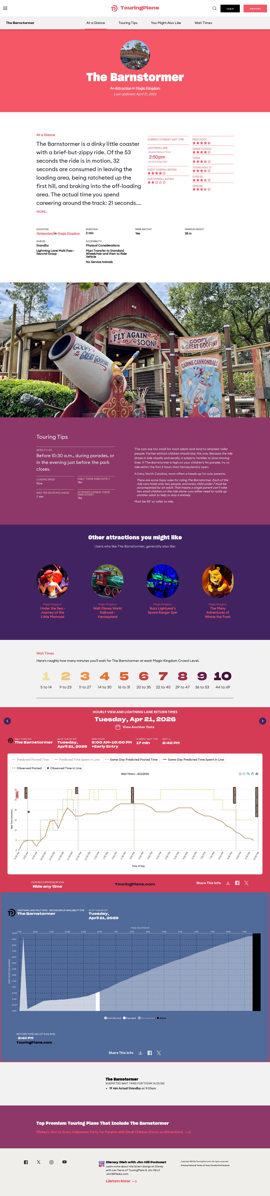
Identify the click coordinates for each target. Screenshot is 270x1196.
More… (42, 211)
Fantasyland (44, 233)
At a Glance (95, 23)
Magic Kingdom (148, 88)
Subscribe (255, 8)
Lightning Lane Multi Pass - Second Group (55, 252)
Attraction (123, 88)
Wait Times (203, 23)
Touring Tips (127, 23)
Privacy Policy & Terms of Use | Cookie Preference (205, 1165)
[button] (240, 773)
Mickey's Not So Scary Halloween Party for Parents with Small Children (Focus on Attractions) (113, 1132)
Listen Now (122, 1181)
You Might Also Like (166, 23)
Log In (230, 8)
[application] (135, 820)
